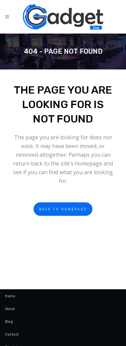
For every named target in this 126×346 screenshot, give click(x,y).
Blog (8, 321)
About (10, 308)
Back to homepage (63, 209)
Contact (12, 334)
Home (10, 296)
